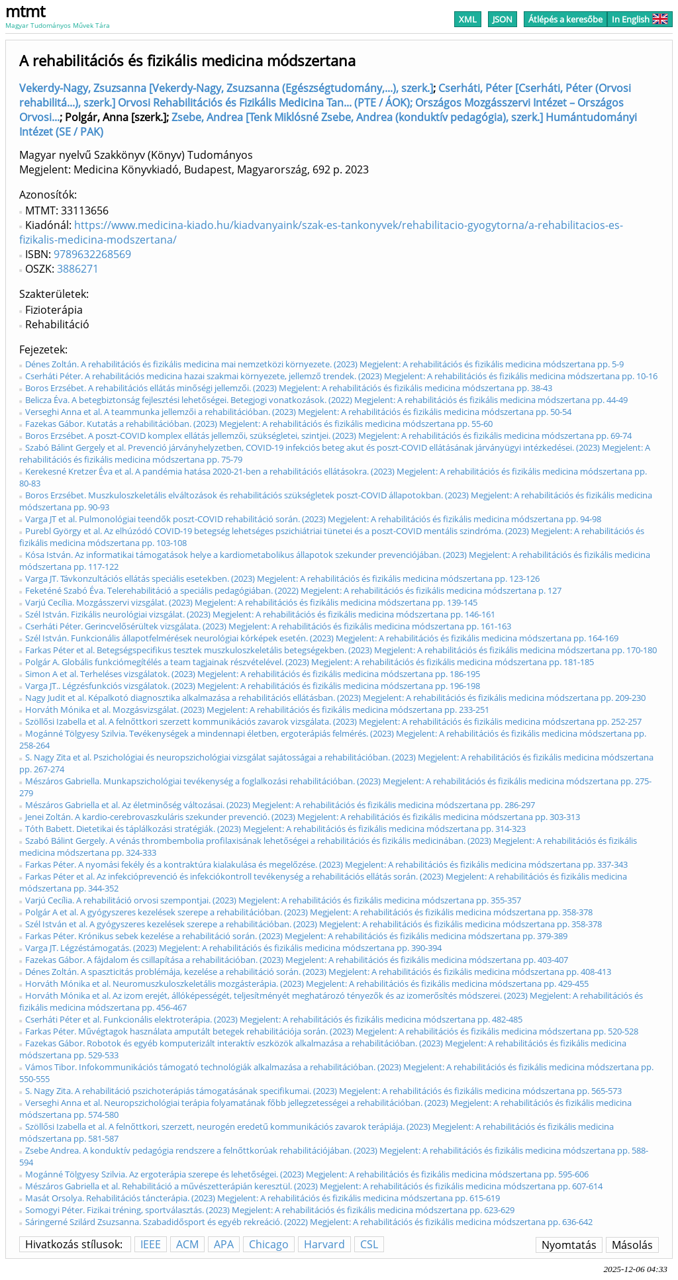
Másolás (632, 1245)
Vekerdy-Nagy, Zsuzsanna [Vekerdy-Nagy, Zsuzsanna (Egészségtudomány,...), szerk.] (226, 88)
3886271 (78, 268)
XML (468, 19)
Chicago (269, 1244)
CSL (369, 1244)
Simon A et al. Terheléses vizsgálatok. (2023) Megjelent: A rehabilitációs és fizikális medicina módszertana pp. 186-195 (252, 674)
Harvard (324, 1244)
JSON (502, 19)
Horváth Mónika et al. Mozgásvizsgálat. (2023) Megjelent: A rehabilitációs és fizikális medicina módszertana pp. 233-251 (257, 709)
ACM (187, 1244)
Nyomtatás (569, 1245)
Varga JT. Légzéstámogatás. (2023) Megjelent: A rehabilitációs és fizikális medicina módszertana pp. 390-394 (233, 948)
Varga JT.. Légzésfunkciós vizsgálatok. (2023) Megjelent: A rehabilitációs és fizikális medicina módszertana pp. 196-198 (252, 686)
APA (224, 1244)
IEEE (150, 1244)
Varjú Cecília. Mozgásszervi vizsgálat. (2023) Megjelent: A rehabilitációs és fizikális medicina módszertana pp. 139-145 (251, 602)
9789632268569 (92, 254)
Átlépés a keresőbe (565, 19)
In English (640, 19)
